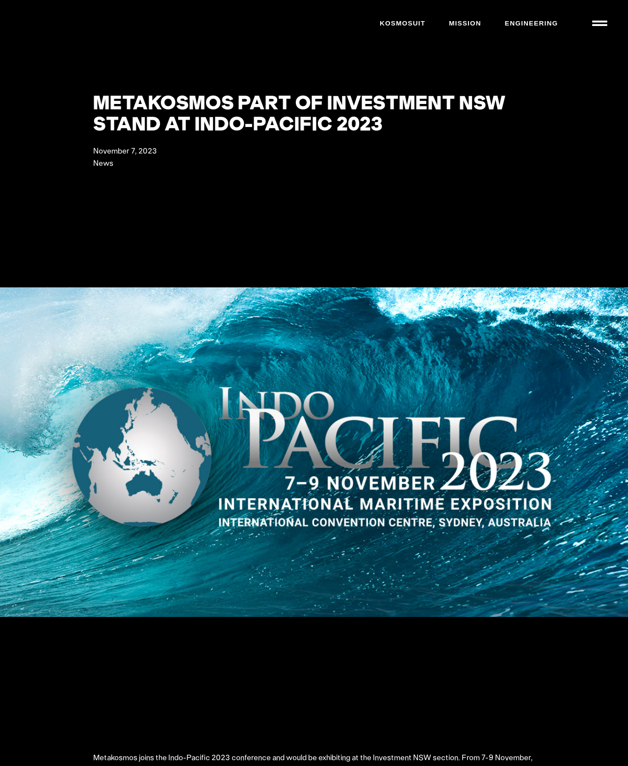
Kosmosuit (402, 23)
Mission (464, 23)
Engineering (530, 23)
